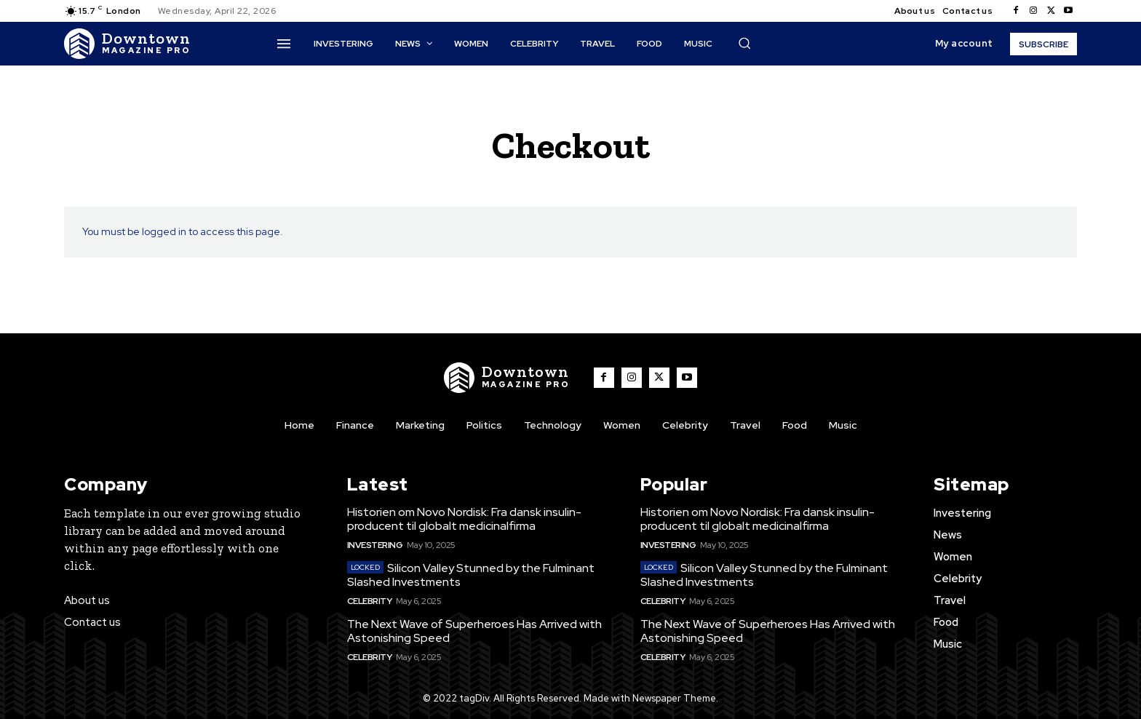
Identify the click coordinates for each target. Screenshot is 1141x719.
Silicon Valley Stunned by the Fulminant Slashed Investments (471, 574)
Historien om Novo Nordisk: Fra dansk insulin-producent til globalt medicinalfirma (464, 518)
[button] (744, 42)
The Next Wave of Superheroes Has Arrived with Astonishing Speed (474, 630)
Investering (375, 545)
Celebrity (369, 601)
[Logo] (127, 43)
